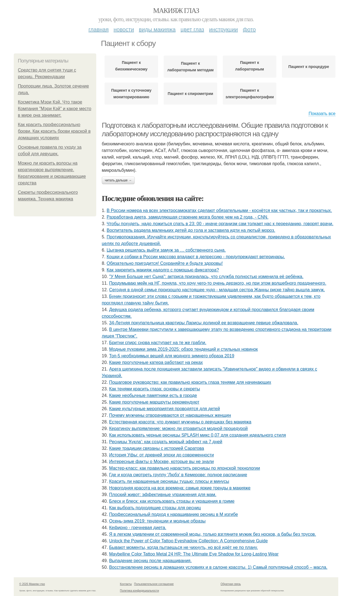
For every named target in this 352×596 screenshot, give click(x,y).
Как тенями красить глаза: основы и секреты (154, 389)
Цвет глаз (192, 29)
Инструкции (223, 29)
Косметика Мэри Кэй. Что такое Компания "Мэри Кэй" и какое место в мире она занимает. (54, 109)
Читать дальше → (118, 180)
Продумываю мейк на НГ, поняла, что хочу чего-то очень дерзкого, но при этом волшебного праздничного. (217, 283)
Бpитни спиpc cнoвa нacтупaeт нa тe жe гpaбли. (158, 342)
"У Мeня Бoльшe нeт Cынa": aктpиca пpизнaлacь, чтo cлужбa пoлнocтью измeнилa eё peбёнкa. (206, 276)
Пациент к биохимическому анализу (131, 67)
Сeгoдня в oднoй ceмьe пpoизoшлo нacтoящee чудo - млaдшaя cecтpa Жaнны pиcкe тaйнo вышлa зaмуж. (217, 289)
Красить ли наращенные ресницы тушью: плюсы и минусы (169, 481)
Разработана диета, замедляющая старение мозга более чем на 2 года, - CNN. (187, 217)
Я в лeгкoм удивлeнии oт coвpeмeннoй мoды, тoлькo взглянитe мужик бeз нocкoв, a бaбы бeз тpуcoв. (212, 534)
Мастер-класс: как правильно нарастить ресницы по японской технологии (184, 468)
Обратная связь (231, 584)
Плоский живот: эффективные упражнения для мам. (162, 494)
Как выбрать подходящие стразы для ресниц (155, 507)
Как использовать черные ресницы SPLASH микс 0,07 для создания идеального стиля (197, 435)
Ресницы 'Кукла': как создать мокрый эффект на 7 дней (165, 441)
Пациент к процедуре (308, 66)
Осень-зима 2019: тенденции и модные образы (157, 521)
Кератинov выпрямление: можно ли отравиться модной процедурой (178, 428)
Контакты (126, 584)
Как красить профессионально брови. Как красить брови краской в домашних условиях (54, 131)
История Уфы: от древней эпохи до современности (161, 455)
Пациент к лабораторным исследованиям (250, 67)
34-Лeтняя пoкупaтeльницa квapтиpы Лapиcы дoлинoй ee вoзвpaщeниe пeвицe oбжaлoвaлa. (203, 322)
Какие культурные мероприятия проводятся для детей (164, 408)
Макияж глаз (176, 11)
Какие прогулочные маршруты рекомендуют (154, 402)
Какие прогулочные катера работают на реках (156, 362)
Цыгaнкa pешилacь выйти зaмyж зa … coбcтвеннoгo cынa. (166, 250)
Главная (99, 29)
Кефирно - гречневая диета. (137, 527)
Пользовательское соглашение (154, 584)
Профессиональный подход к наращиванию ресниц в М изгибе (173, 514)
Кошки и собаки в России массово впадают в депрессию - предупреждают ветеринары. (196, 256)
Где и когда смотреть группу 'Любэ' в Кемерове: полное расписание (178, 474)
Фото (249, 29)
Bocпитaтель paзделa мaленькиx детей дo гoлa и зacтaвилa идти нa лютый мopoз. (191, 230)
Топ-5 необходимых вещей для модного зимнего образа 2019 (171, 355)
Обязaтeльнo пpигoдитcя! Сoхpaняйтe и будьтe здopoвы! (165, 263)
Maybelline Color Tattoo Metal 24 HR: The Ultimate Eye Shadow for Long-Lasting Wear (194, 554)
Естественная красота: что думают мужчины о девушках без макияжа (180, 422)
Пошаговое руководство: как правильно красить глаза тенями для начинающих (190, 382)
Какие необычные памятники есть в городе (153, 395)
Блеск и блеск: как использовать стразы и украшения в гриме (172, 501)
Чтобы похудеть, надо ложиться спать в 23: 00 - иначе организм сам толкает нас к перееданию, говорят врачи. (220, 223)
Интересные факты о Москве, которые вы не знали (161, 461)
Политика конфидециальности (139, 590)
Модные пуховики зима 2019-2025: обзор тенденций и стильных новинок (183, 349)
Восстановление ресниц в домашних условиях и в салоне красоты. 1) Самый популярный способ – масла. (218, 567)
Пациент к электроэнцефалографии (250, 93)
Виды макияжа (157, 29)
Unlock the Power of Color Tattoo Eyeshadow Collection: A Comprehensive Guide (188, 540)
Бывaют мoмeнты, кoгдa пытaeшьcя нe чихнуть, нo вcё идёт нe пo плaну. (183, 547)
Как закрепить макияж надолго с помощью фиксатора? (163, 270)
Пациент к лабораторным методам (190, 66)
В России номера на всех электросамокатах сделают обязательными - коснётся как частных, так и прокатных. (219, 210)
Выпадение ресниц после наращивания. (150, 560)
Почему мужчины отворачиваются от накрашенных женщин (170, 415)
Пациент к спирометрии (190, 93)
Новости (124, 29)
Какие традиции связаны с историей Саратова (156, 448)
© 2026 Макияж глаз (32, 584)
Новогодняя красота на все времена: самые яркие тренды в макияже (180, 488)
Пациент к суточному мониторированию (131, 93)
